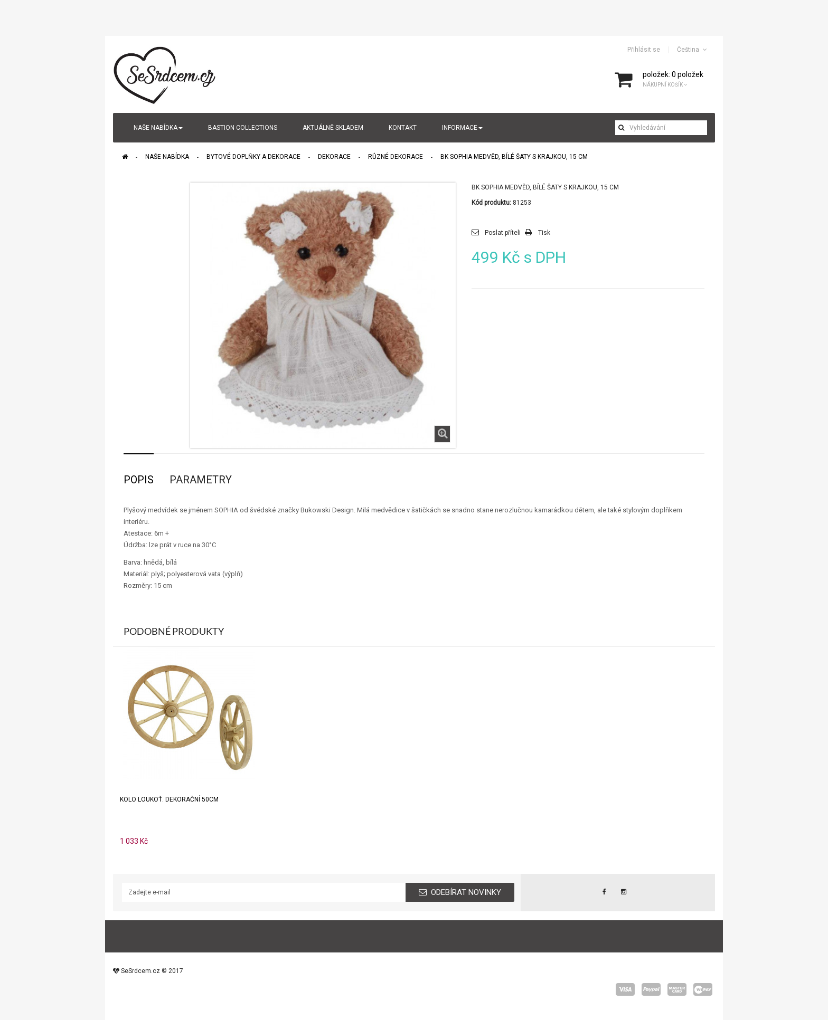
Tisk (544, 232)
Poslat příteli (503, 232)
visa (625, 989)
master (676, 989)
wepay (702, 989)
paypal (651, 989)
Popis (139, 479)
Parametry (201, 479)
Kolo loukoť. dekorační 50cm (169, 799)
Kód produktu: (491, 202)
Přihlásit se (643, 49)
